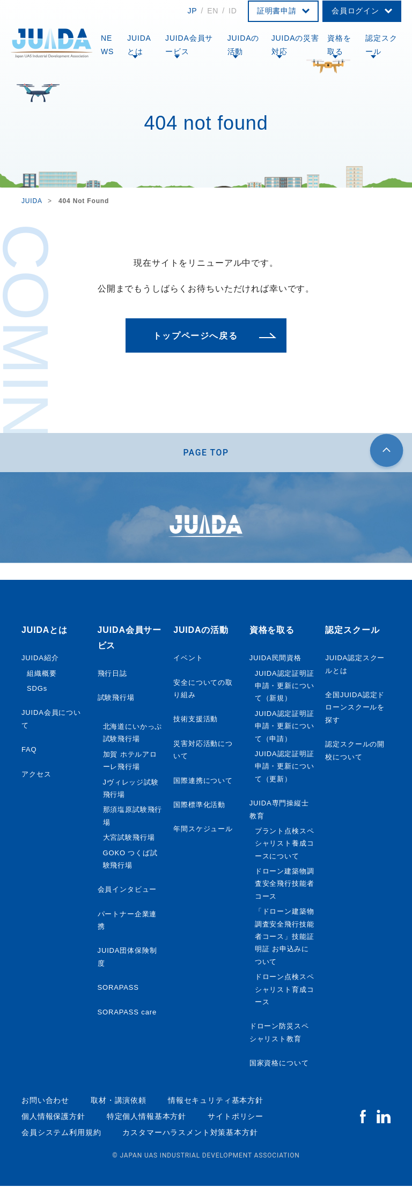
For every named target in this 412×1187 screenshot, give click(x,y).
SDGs (37, 690)
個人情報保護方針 (53, 1118)
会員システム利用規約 (61, 1134)
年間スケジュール (203, 830)
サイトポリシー (235, 1118)
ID (233, 10)
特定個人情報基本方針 (146, 1118)
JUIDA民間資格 (275, 659)
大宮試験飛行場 (129, 839)
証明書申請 (277, 10)
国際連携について (203, 782)
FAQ (29, 751)
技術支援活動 (195, 720)
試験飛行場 (116, 699)
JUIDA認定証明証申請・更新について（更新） (284, 768)
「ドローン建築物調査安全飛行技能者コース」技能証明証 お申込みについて (284, 938)
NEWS (107, 45)
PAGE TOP (206, 453)
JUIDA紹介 (39, 659)
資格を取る (339, 45)
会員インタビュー (127, 891)
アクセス (36, 775)
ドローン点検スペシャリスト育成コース (284, 990)
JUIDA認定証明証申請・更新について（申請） (284, 727)
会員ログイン (355, 10)
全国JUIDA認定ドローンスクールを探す (355, 709)
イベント (188, 659)
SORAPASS (118, 989)
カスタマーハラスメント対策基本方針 (190, 1134)
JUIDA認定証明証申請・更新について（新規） (284, 687)
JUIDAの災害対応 (295, 45)
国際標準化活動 (199, 806)
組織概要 (41, 674)
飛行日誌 (112, 675)
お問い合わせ (45, 1101)
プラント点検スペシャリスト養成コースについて (284, 845)
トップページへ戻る (195, 335)
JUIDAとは (139, 45)
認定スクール (381, 45)
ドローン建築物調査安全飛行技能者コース (284, 885)
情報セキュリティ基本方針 (215, 1101)
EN (212, 10)
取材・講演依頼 (118, 1101)
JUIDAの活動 (243, 45)
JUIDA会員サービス (189, 45)
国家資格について (279, 1065)
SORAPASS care (127, 1013)
